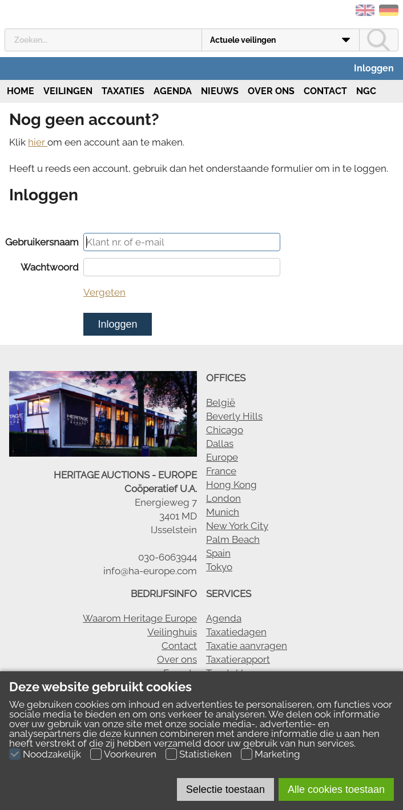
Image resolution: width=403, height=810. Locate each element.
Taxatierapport (238, 659)
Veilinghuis (172, 632)
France (221, 471)
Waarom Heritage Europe (140, 618)
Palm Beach (233, 539)
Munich (222, 512)
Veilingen (67, 91)
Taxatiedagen (236, 632)
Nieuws (220, 91)
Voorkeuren (130, 754)
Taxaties (123, 91)
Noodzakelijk (52, 754)
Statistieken (205, 754)
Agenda (173, 91)
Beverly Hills (234, 416)
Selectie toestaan (225, 789)
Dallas (219, 443)
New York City (237, 525)
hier (37, 142)
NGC (366, 91)
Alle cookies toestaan (336, 789)
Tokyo (219, 567)
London (223, 498)
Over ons (271, 91)
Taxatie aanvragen (246, 645)
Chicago (224, 430)
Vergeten (104, 292)
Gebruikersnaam (42, 242)
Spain (218, 553)
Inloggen (374, 68)
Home (19, 91)
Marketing (277, 754)
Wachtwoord (50, 267)
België (220, 402)
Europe (222, 457)
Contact (325, 91)
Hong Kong (231, 484)
